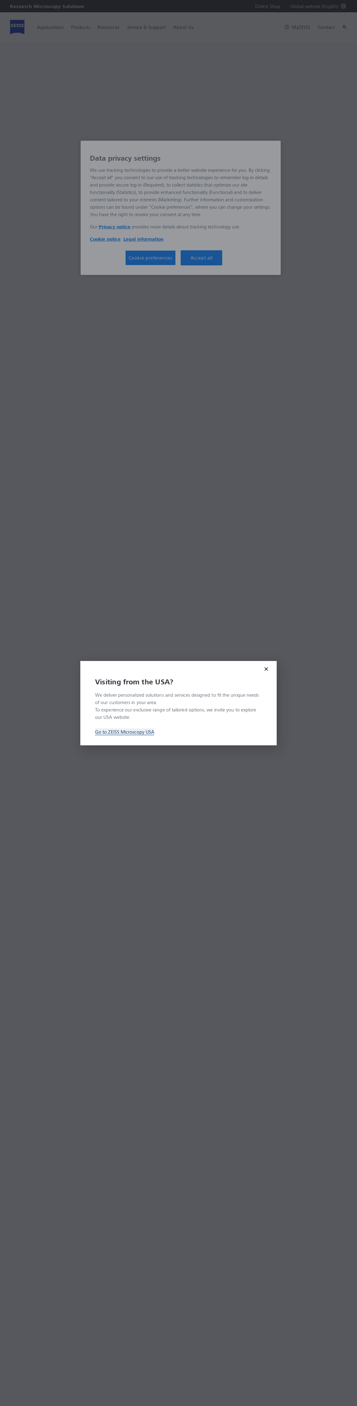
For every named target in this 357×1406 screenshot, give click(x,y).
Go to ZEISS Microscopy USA (124, 731)
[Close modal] (266, 669)
